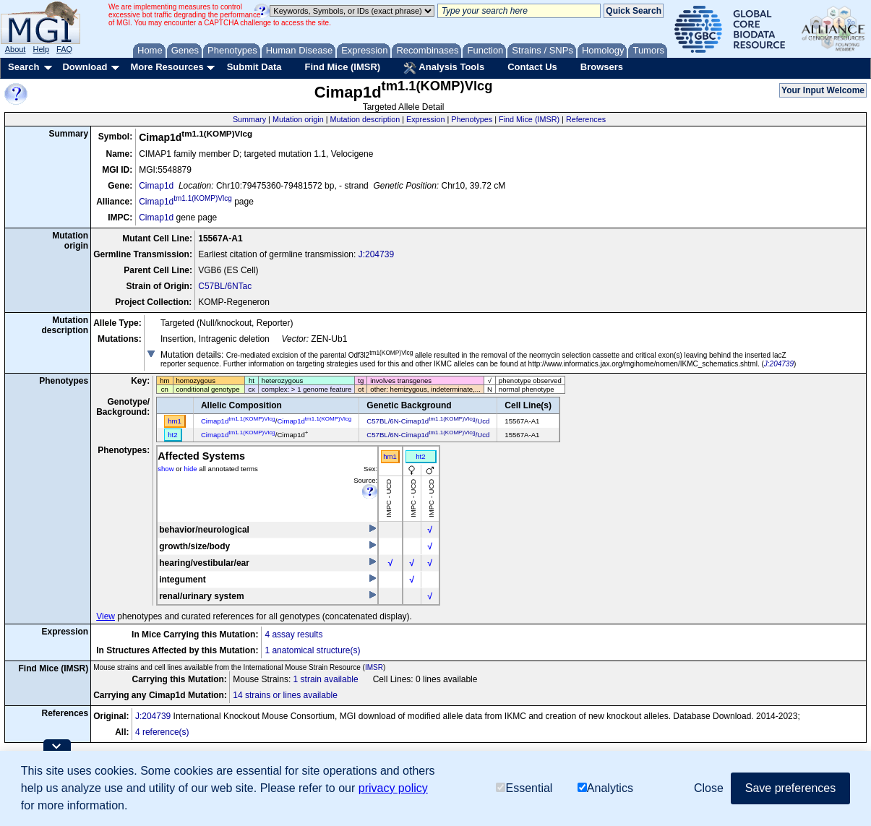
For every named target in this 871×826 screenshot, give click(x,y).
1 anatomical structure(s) (312, 650)
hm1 (390, 456)
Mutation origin (298, 119)
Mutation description (365, 119)
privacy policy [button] (393, 788)
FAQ (64, 49)
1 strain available (326, 679)
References (586, 119)
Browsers (601, 66)
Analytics (605, 788)
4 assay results (293, 634)
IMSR (374, 667)
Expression (425, 119)
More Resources (166, 66)
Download (84, 66)
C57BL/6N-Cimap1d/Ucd (427, 421)
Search (23, 66)
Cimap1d (156, 186)
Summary (249, 119)
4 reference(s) (162, 732)
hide (190, 469)
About (15, 49)
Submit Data (254, 66)
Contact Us (532, 66)
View (105, 616)
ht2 (420, 456)
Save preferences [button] (790, 788)
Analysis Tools (443, 67)
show (165, 469)
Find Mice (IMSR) (342, 66)
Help (41, 49)
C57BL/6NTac (225, 286)
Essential (524, 788)
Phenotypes (471, 119)
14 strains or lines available (285, 695)
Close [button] (709, 788)
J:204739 (376, 254)
